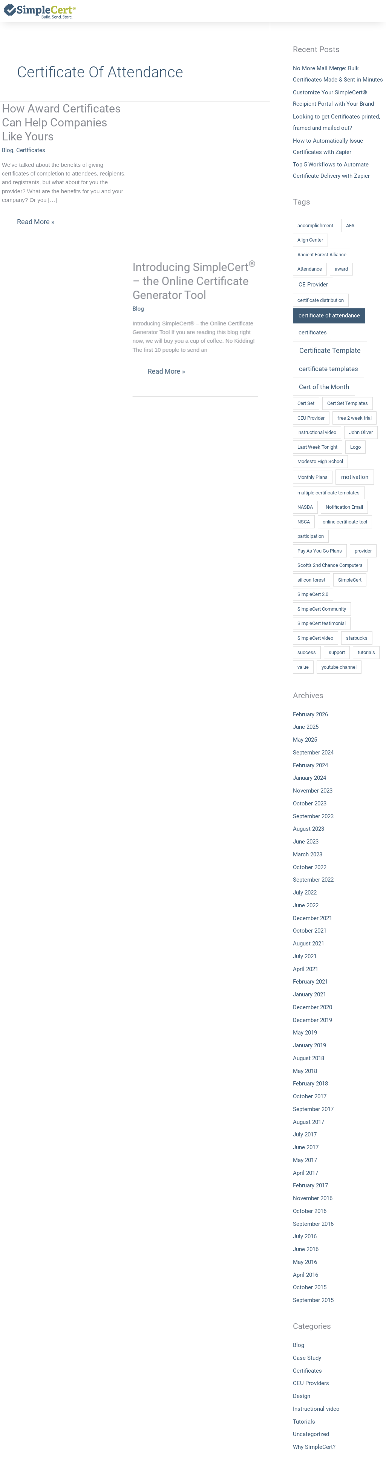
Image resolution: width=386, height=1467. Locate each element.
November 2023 (312, 790)
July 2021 (305, 956)
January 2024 (309, 777)
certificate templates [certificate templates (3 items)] (328, 369)
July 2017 (305, 1134)
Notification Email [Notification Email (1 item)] (344, 507)
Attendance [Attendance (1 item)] (309, 269)
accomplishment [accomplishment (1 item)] (315, 225)
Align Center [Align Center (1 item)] (310, 240)
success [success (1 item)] (306, 652)
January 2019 (309, 1045)
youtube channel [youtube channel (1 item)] (339, 667)
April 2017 (305, 1173)
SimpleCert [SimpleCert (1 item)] (349, 580)
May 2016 (305, 1262)
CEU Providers (311, 1383)
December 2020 (312, 1007)
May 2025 (305, 739)
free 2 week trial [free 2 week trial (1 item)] (354, 418)
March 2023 (307, 854)
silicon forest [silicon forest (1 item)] (311, 580)
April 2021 (305, 969)
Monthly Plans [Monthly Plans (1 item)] (312, 477)
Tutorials (304, 1421)
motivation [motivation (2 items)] (354, 477)
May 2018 (305, 1071)
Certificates (30, 150)
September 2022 (313, 879)
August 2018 (308, 1058)
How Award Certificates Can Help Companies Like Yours (61, 122)
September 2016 (313, 1224)
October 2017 (309, 1096)
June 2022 (306, 905)
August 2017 (308, 1122)
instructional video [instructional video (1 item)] (316, 432)
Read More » (35, 219)
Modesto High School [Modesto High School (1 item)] (320, 461)
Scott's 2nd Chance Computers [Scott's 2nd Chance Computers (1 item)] (330, 565)
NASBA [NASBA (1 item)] (305, 507)
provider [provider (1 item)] (363, 551)
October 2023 (309, 803)
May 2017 (305, 1160)
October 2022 (309, 867)
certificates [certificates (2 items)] (313, 332)
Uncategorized (311, 1434)
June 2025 (306, 726)
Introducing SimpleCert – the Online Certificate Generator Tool (203, 122)
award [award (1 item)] (341, 269)
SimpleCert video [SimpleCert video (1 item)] (315, 638)
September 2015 (313, 1300)
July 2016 (305, 1236)
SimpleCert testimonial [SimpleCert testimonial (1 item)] (321, 623)
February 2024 (310, 765)
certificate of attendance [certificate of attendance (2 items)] (329, 315)
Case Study (307, 1358)
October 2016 (309, 1211)
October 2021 (309, 930)
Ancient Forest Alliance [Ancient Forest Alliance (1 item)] (321, 254)
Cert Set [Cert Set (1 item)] (305, 403)
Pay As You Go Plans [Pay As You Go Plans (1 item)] (319, 551)
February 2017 (310, 1185)
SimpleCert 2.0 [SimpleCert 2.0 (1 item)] (312, 594)
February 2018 (310, 1083)
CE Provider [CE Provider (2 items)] (313, 284)
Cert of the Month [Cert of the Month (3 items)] (324, 387)
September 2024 (313, 752)
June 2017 (306, 1147)
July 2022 (305, 892)
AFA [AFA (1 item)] (350, 225)
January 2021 (309, 994)
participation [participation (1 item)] (310, 536)
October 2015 (309, 1287)
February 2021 (310, 981)
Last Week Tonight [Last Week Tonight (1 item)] (317, 447)
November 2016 (312, 1198)
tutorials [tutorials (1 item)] (366, 652)
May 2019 (305, 1032)
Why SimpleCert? (314, 1447)
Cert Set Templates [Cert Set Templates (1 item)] (347, 403)
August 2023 (308, 828)
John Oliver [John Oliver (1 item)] (361, 432)
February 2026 (310, 714)
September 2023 (313, 816)
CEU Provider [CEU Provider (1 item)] (311, 418)
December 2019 (312, 1020)
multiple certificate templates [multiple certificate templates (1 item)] (328, 493)
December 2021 (312, 918)
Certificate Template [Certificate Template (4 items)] (330, 350)
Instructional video (316, 1408)
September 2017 (313, 1109)
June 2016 (306, 1249)
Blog (7, 150)
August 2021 (308, 943)
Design (301, 1396)
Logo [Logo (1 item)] (355, 447)
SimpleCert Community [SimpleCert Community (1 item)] (321, 609)
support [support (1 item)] (337, 652)
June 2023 (306, 841)
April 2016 (305, 1275)
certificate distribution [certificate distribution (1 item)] (320, 300)
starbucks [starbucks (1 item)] (357, 638)
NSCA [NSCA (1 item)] (303, 522)
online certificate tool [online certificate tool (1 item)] (345, 522)
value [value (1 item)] (303, 667)
